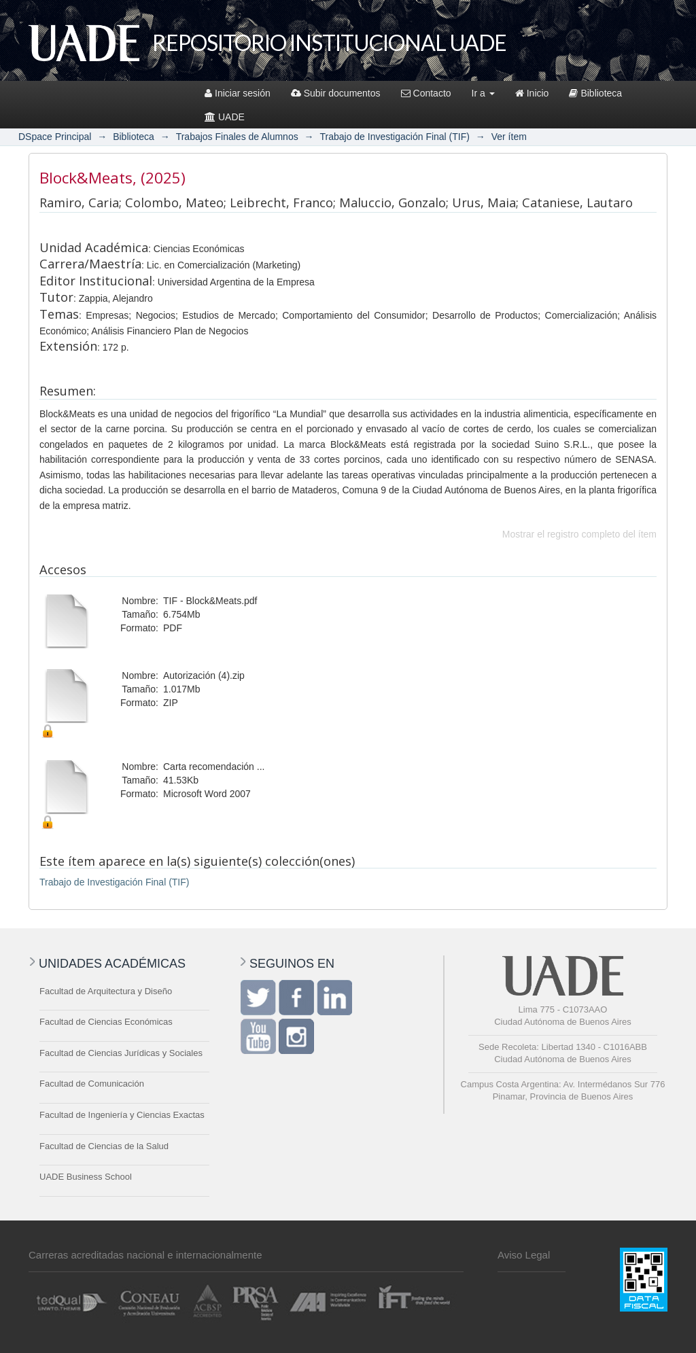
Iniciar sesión (238, 93)
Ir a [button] (483, 93)
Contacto (426, 93)
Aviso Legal (524, 1255)
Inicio (532, 93)
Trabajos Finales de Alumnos (237, 136)
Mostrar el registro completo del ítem (579, 534)
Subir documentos (336, 93)
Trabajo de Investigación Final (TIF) (394, 136)
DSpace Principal (54, 136)
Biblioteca (595, 93)
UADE (225, 116)
